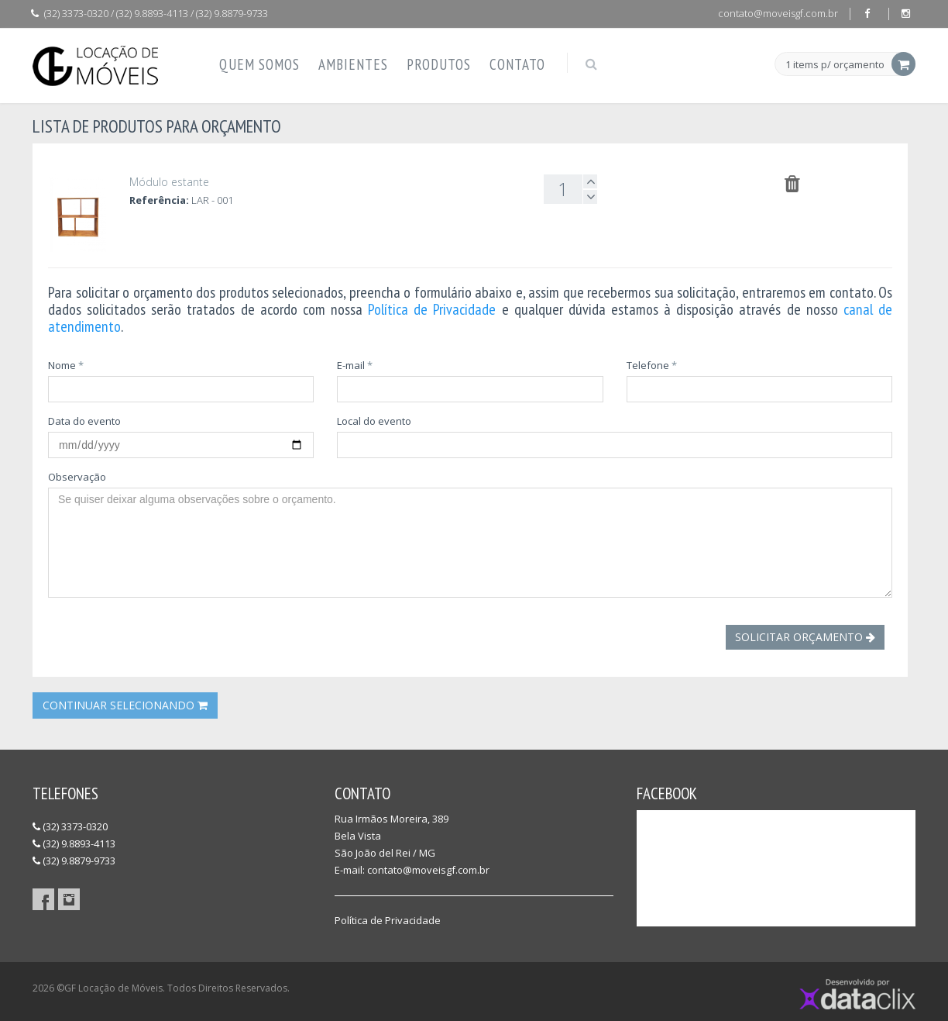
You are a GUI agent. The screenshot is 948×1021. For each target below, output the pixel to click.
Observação (77, 477)
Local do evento (374, 421)
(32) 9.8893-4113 (74, 843)
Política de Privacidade (432, 309)
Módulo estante (169, 181)
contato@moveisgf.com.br (778, 13)
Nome (66, 365)
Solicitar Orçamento (805, 637)
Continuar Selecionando (125, 705)
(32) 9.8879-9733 (74, 861)
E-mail (355, 365)
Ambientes (353, 64)
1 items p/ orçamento (834, 65)
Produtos (439, 64)
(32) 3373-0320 (70, 826)
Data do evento (84, 421)
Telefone (652, 365)
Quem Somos (259, 64)
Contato (517, 64)
